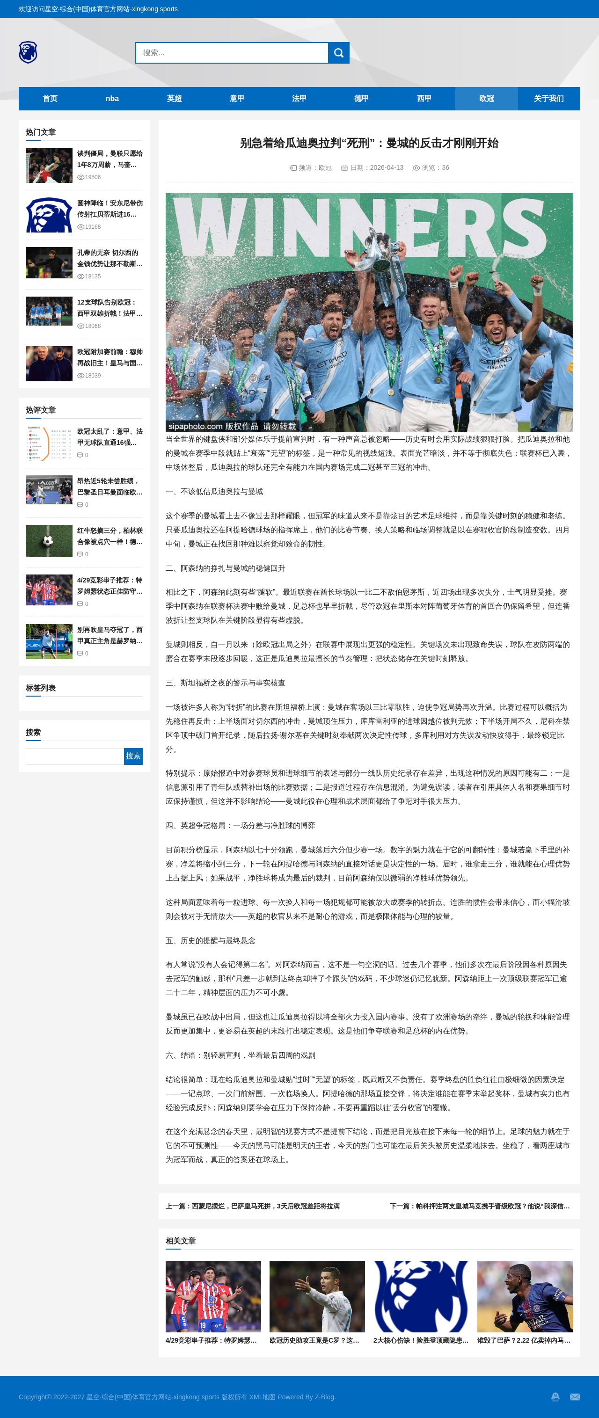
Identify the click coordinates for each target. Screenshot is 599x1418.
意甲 (237, 98)
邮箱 (575, 1397)
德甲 (361, 98)
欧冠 (486, 98)
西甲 (424, 98)
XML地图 (262, 1397)
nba (112, 98)
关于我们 (549, 98)
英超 (174, 98)
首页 (50, 98)
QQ (555, 1397)
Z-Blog (324, 1397)
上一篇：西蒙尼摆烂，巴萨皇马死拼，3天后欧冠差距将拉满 (253, 1206)
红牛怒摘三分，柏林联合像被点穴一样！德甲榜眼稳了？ (110, 542)
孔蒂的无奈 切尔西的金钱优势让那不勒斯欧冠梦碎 (110, 264)
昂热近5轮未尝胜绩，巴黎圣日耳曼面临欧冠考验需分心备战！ (110, 492)
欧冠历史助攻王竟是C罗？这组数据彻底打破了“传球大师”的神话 (364, 1340)
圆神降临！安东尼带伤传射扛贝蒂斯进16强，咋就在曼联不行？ (110, 214)
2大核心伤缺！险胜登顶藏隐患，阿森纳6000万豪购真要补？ (461, 1340)
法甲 (299, 98)
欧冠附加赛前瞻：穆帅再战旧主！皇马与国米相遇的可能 (110, 363)
